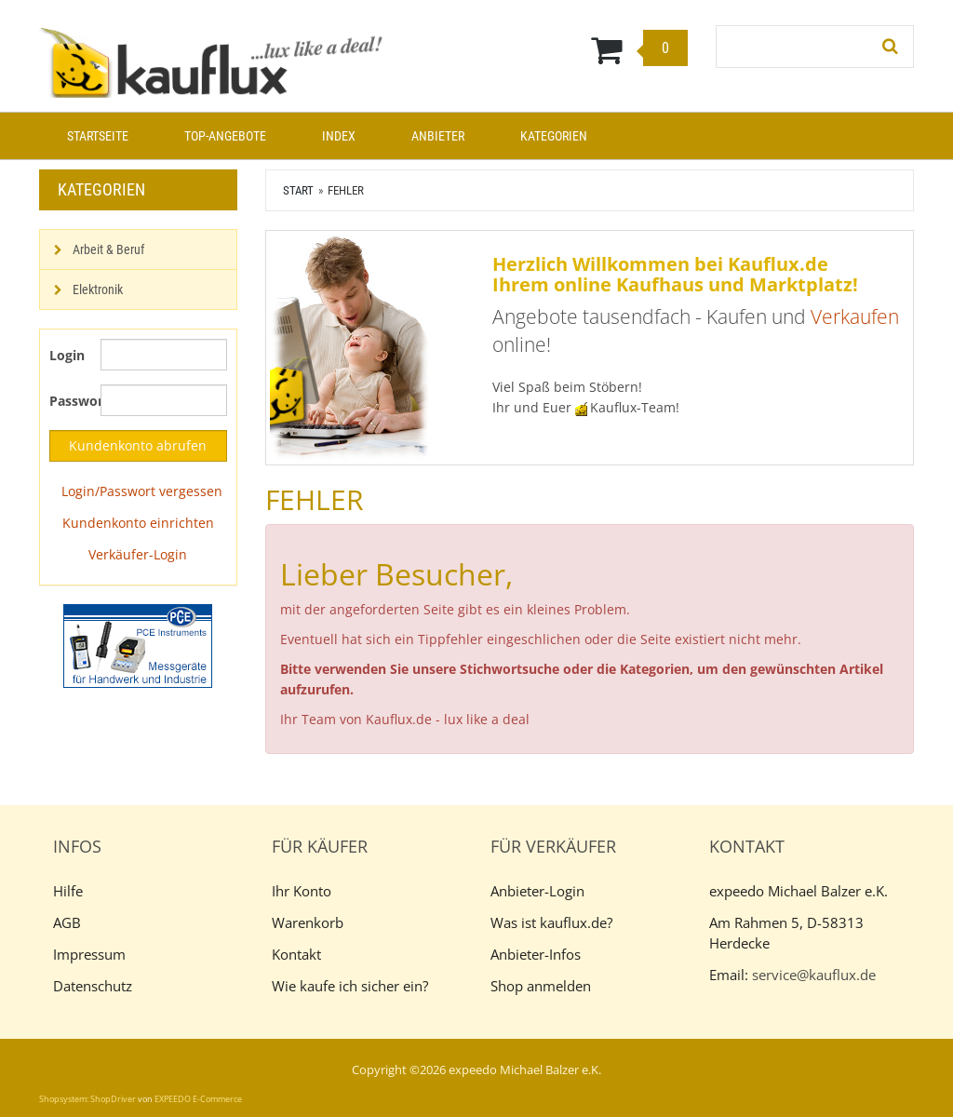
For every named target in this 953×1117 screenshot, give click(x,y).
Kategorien (553, 135)
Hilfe (68, 890)
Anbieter (437, 135)
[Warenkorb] (551, 49)
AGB (67, 922)
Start (298, 190)
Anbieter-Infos (535, 954)
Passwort (68, 401)
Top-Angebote (225, 135)
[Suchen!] (890, 46)
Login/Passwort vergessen (141, 491)
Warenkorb (307, 922)
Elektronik (98, 289)
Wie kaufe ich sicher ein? (350, 985)
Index (339, 135)
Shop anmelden (540, 985)
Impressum (89, 954)
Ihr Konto (301, 890)
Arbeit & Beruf (108, 249)
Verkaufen (855, 316)
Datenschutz (92, 985)
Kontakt (296, 954)
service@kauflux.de (814, 974)
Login (67, 355)
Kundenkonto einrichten (138, 523)
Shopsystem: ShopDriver (87, 1099)
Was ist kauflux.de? (551, 922)
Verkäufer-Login (137, 554)
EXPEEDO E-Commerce (198, 1099)
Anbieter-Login (537, 890)
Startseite (97, 135)
